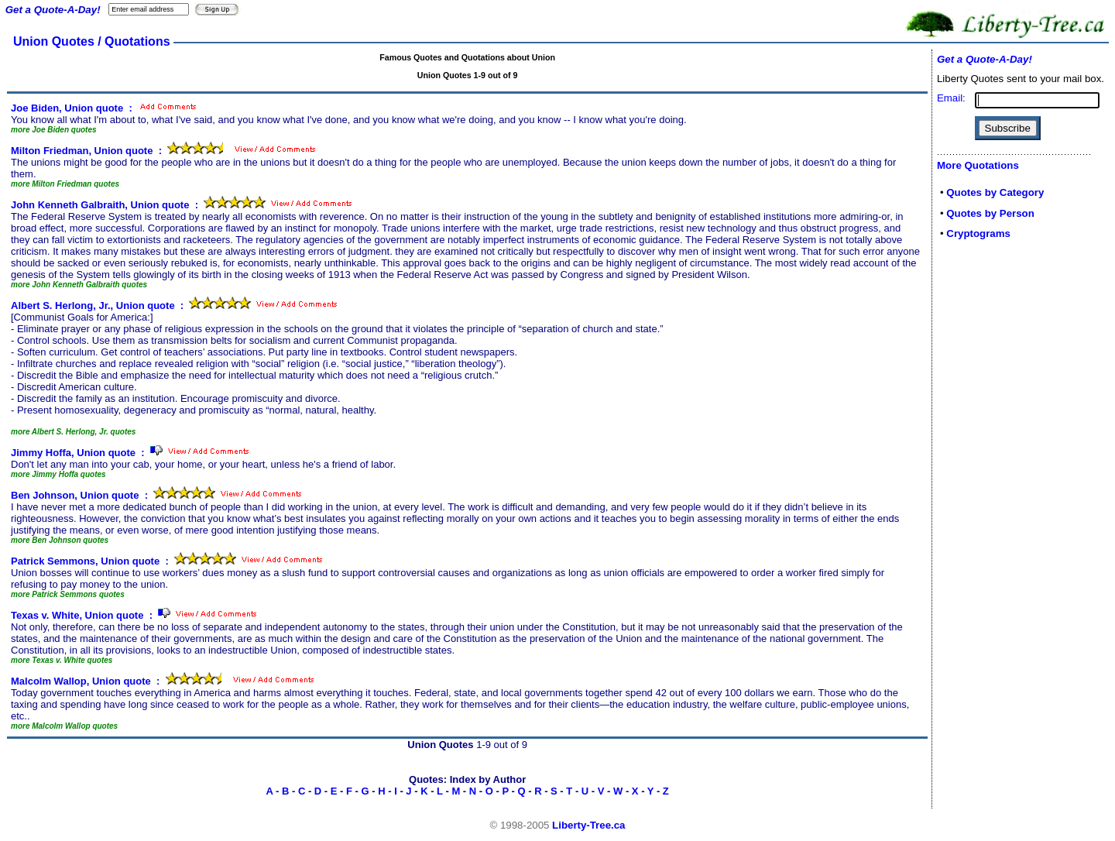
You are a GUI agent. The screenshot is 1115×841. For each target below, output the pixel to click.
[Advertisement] (983, 497)
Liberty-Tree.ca (588, 825)
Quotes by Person (990, 213)
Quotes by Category (995, 192)
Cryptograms (978, 233)
